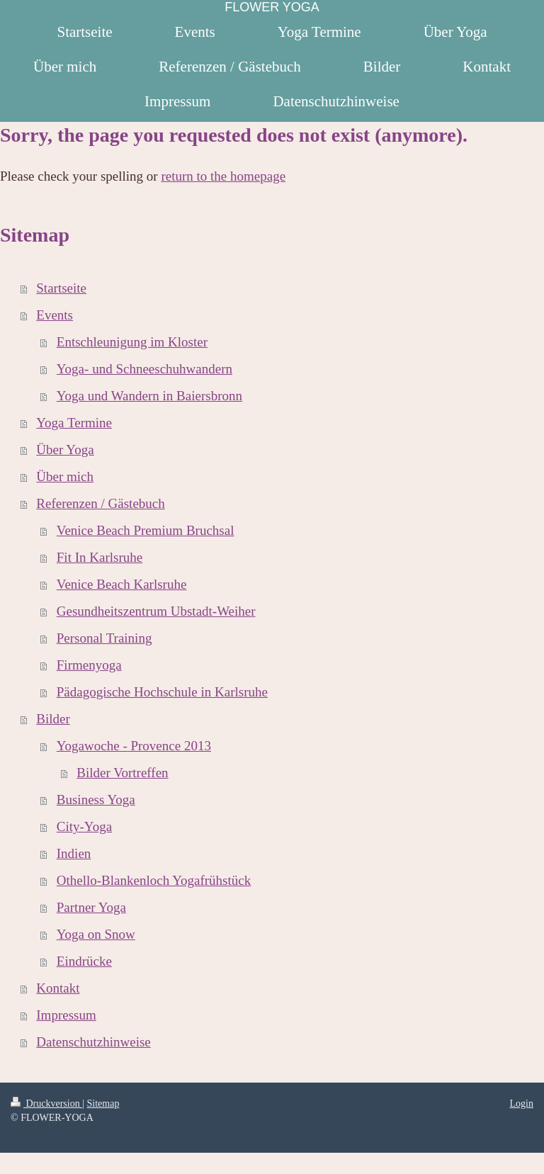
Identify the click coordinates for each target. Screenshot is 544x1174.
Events (54, 314)
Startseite (61, 288)
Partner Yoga (91, 907)
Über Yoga (65, 449)
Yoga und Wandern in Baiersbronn (149, 395)
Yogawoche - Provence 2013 (134, 745)
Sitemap (103, 1103)
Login (521, 1103)
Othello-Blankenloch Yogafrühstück (154, 880)
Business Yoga (96, 799)
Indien (74, 853)
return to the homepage (223, 176)
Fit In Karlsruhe (99, 557)
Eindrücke (84, 961)
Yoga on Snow (96, 934)
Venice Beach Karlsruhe (122, 584)
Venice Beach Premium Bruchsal (145, 530)
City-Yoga (84, 826)
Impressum (66, 1015)
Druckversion (46, 1103)
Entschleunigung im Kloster (132, 341)
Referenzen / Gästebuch (100, 503)
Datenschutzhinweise (93, 1041)
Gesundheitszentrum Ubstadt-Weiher (156, 611)
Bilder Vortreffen (122, 772)
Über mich (65, 476)
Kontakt (57, 988)
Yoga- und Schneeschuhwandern (144, 368)
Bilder (53, 718)
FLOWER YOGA (272, 7)
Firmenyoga (89, 664)
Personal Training (104, 638)
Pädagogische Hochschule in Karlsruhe (162, 691)
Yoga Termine (74, 422)
